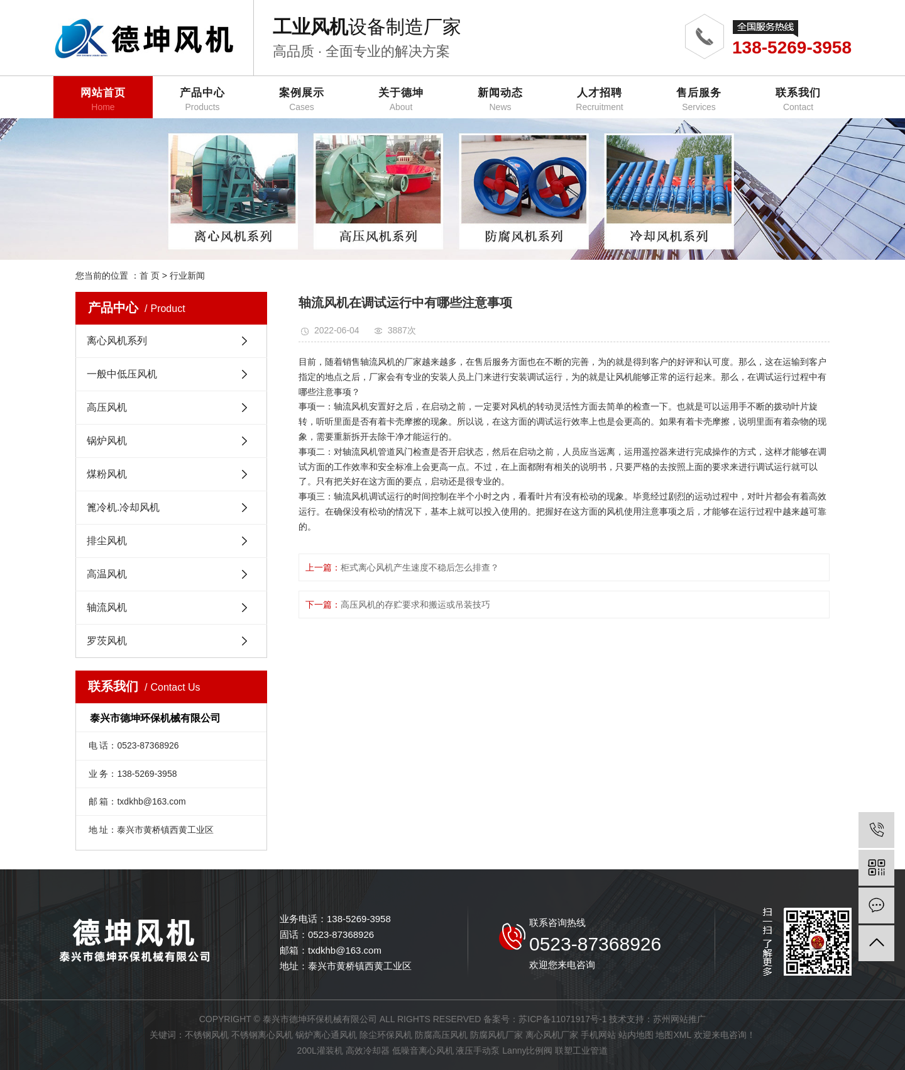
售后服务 (699, 100)
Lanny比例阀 (527, 1050)
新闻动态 (500, 100)
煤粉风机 (107, 474)
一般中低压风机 (122, 374)
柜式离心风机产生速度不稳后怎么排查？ (420, 567)
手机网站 (598, 1035)
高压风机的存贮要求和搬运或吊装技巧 (415, 604)
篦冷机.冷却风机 (123, 507)
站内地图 (636, 1035)
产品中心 (202, 100)
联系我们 (798, 100)
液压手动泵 (478, 1050)
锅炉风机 (107, 440)
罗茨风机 (107, 640)
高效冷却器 (368, 1050)
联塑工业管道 (581, 1050)
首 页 (150, 275)
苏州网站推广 (679, 1019)
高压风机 (107, 407)
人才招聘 (599, 100)
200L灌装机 (320, 1050)
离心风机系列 (117, 340)
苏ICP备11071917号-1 (562, 1019)
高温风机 (107, 574)
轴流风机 (107, 607)
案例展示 (301, 100)
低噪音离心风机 (423, 1050)
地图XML (673, 1035)
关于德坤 (401, 100)
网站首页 (103, 100)
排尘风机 (107, 540)
